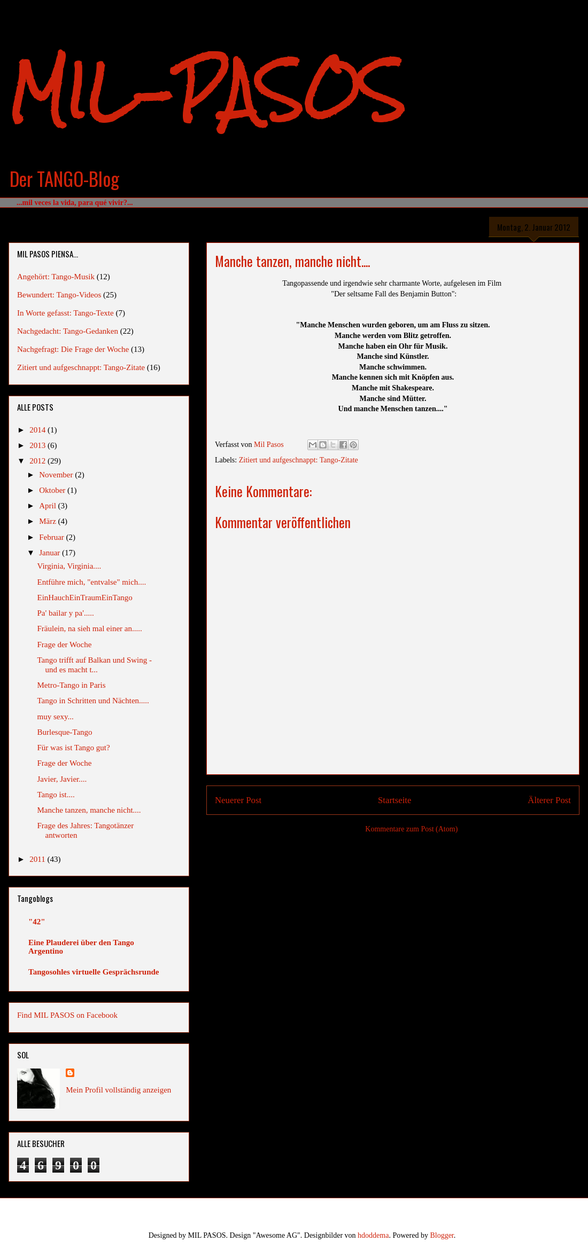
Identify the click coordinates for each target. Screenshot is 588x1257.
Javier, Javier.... (62, 779)
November (57, 474)
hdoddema (373, 1235)
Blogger (441, 1235)
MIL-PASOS (207, 91)
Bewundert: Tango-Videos (59, 294)
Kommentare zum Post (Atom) (411, 829)
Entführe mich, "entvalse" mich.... (91, 582)
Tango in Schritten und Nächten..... (93, 700)
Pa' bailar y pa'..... (65, 613)
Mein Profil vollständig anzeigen (118, 1090)
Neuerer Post (238, 800)
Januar (50, 552)
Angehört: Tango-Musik (56, 276)
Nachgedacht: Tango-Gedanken (67, 331)
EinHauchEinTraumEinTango (85, 597)
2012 (38, 461)
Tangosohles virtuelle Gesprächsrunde (93, 972)
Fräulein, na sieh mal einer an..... (89, 628)
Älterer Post (549, 800)
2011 (38, 859)
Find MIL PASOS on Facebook (67, 1015)
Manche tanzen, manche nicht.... (89, 810)
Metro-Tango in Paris (71, 685)
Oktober (53, 490)
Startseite (394, 800)
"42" (36, 921)
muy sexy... (55, 716)
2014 (38, 430)
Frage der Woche (64, 644)
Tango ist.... (56, 794)
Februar (52, 537)
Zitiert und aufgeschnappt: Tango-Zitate (298, 460)
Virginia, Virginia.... (69, 566)
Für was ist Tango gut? (73, 747)
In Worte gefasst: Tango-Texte (65, 313)
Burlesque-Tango (64, 732)
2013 (38, 445)
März (48, 521)
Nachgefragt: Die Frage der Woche (73, 349)
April (48, 505)
